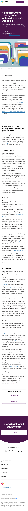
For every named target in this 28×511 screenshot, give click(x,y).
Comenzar (20, 2)
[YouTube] (18, 451)
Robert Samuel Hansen (14, 34)
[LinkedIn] (6, 451)
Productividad (6, 9)
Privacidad (3, 491)
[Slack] (5, 2)
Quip (16, 341)
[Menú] (26, 2)
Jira (23, 242)
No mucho (14, 401)
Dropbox (15, 366)
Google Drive (17, 165)
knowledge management (9, 143)
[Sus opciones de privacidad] (10, 498)
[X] (15, 451)
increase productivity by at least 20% (12, 103)
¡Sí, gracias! (14, 395)
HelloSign (5, 284)
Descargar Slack (6, 487)
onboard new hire (11, 288)
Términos (10, 491)
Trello (20, 242)
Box (11, 366)
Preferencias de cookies (7, 494)
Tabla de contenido (7, 69)
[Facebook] (12, 451)
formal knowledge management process (13, 111)
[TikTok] (22, 451)
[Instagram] (9, 451)
